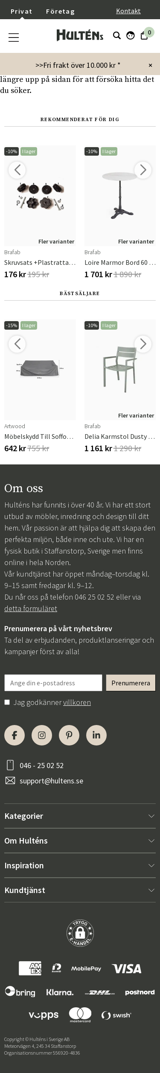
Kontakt (128, 10)
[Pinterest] (69, 735)
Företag (60, 11)
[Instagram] (42, 735)
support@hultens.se (51, 781)
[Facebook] (14, 735)
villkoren (77, 702)
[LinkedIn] (96, 735)
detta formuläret (30, 608)
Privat (21, 11)
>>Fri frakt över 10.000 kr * (78, 65)
